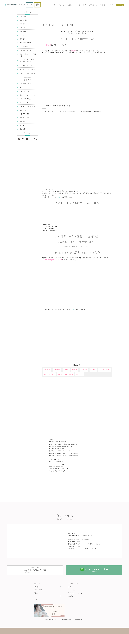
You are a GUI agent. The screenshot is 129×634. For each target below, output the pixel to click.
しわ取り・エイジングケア (28, 106)
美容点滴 (22, 121)
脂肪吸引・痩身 (25, 114)
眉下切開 (22, 39)
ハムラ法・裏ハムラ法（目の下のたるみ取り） (28, 61)
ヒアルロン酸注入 (25, 99)
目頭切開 (66, 370)
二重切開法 (57, 370)
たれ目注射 (79, 374)
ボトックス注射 (25, 103)
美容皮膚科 (23, 129)
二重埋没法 (47, 370)
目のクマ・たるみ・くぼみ (28, 95)
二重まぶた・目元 (25, 84)
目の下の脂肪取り (104, 370)
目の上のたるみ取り (26, 66)
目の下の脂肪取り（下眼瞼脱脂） (28, 55)
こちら (59, 197)
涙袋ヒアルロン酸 (25, 43)
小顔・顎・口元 (25, 91)
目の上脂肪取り (25, 46)
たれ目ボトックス (25, 50)
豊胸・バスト (24, 110)
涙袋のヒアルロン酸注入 (65, 374)
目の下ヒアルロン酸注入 (27, 69)
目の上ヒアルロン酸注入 (27, 73)
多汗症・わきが (25, 118)
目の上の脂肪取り (49, 374)
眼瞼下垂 (74, 370)
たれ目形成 (84, 370)
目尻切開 (93, 370)
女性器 (22, 125)
